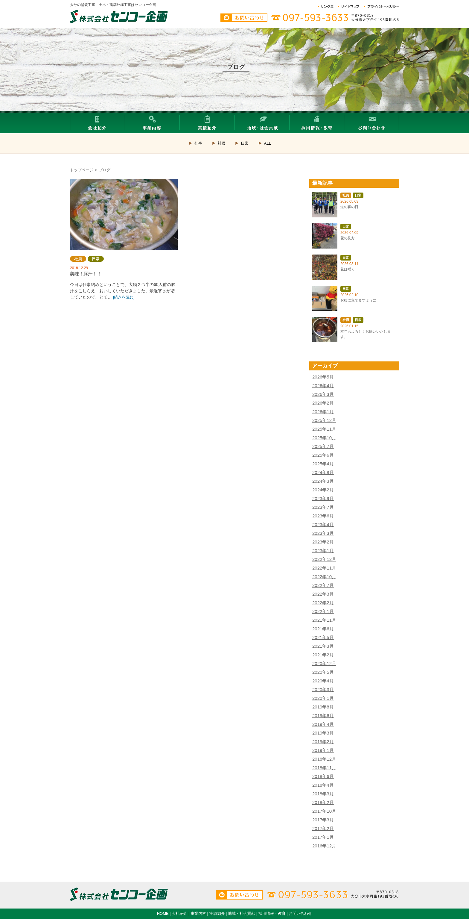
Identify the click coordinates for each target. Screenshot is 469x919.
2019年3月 (323, 732)
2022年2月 (323, 602)
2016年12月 (324, 845)
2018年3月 (323, 793)
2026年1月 (323, 411)
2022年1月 (323, 611)
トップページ (81, 170)
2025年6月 (323, 455)
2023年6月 (323, 515)
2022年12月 (324, 559)
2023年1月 (323, 550)
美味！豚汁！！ (124, 214)
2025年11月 (324, 429)
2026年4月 (323, 385)
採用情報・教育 (272, 913)
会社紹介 (179, 913)
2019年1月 (323, 750)
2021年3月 (323, 646)
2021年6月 (323, 628)
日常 (245, 143)
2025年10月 (324, 437)
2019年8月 (323, 706)
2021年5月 (323, 637)
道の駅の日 (349, 207)
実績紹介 (217, 913)
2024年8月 (323, 472)
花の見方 (347, 238)
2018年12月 (324, 758)
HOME (163, 913)
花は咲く (347, 269)
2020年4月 (323, 680)
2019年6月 (323, 715)
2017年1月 (323, 837)
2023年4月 (323, 524)
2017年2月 (323, 828)
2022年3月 (323, 593)
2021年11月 (324, 620)
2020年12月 (324, 663)
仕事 (198, 143)
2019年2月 (323, 741)
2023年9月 (323, 498)
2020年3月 (323, 689)
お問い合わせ (300, 913)
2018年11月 (324, 767)
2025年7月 (323, 446)
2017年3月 (323, 819)
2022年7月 (323, 585)
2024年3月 (323, 481)
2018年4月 (323, 785)
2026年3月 (323, 394)
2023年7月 (323, 507)
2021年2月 (323, 654)
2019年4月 (323, 724)
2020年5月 (323, 672)
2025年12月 (324, 420)
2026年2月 (323, 402)
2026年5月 (323, 376)
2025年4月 (323, 463)
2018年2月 (323, 802)
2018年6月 (323, 776)
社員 (222, 143)
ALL (267, 143)
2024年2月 (323, 489)
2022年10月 (324, 576)
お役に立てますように (358, 300)
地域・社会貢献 (241, 913)
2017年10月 (324, 811)
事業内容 (198, 913)
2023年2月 (323, 541)
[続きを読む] (124, 297)
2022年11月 (324, 567)
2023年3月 (323, 533)
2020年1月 (323, 698)
